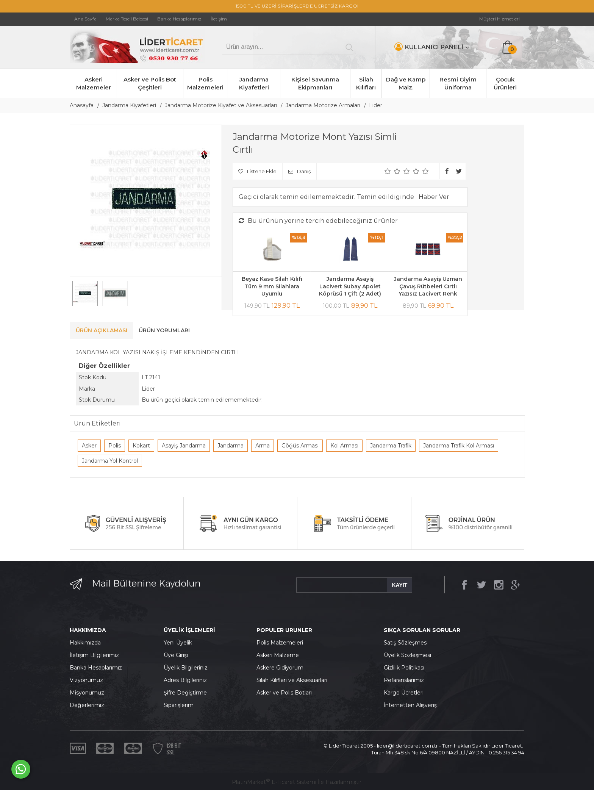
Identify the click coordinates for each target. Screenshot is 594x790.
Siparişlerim (179, 705)
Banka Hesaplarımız (96, 667)
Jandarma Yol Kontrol (110, 460)
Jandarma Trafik (390, 445)
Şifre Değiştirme (185, 692)
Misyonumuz (87, 692)
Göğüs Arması (300, 445)
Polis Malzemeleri (205, 83)
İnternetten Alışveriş (410, 705)
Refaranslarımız (404, 680)
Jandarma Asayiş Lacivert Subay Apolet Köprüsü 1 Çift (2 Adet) (350, 286)
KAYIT (399, 585)
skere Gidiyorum (281, 667)
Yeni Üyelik (178, 642)
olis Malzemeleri (282, 642)
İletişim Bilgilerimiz (94, 655)
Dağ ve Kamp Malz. (405, 83)
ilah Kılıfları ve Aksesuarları (293, 680)
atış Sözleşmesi (407, 642)
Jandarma (230, 445)
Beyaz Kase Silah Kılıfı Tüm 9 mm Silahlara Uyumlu (272, 286)
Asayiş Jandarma (184, 445)
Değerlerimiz (87, 705)
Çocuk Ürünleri (505, 83)
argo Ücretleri (406, 692)
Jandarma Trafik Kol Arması (458, 445)
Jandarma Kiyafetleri (254, 83)
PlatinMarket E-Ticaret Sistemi (274, 782)
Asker (89, 445)
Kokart (141, 445)
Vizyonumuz (86, 680)
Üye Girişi (176, 655)
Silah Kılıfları (366, 83)
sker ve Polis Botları (286, 692)
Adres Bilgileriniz (185, 680)
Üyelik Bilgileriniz (186, 667)
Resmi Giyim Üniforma (458, 83)
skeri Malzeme (279, 655)
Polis (114, 445)
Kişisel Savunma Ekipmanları (315, 83)
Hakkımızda (85, 642)
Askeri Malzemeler (93, 83)
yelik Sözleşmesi (409, 655)
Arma (262, 445)
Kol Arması (344, 445)
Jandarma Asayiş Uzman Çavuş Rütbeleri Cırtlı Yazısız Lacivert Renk (428, 286)
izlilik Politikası (406, 667)
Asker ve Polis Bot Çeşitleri (149, 83)
